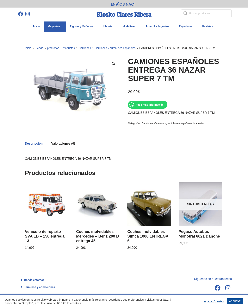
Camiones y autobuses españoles (115, 46)
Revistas (208, 25)
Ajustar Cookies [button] (214, 301)
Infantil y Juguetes (158, 25)
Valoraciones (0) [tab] (63, 142)
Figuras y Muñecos (82, 25)
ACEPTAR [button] (235, 301)
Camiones (85, 46)
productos (53, 46)
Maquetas (55, 25)
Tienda (39, 46)
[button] (113, 62)
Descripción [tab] (34, 142)
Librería (109, 25)
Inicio (36, 25)
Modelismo (130, 25)
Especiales (187, 25)
